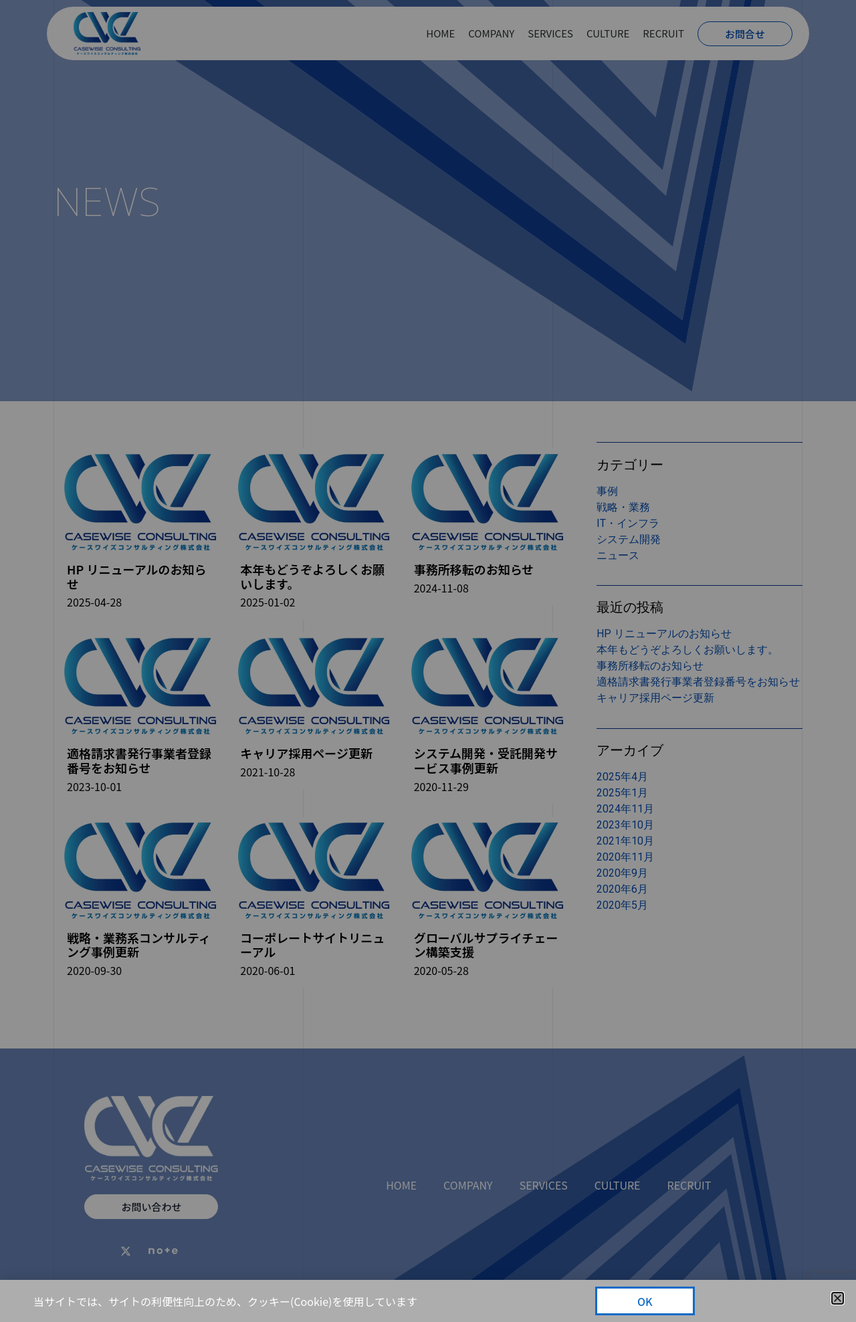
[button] (838, 1298)
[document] (428, 661)
